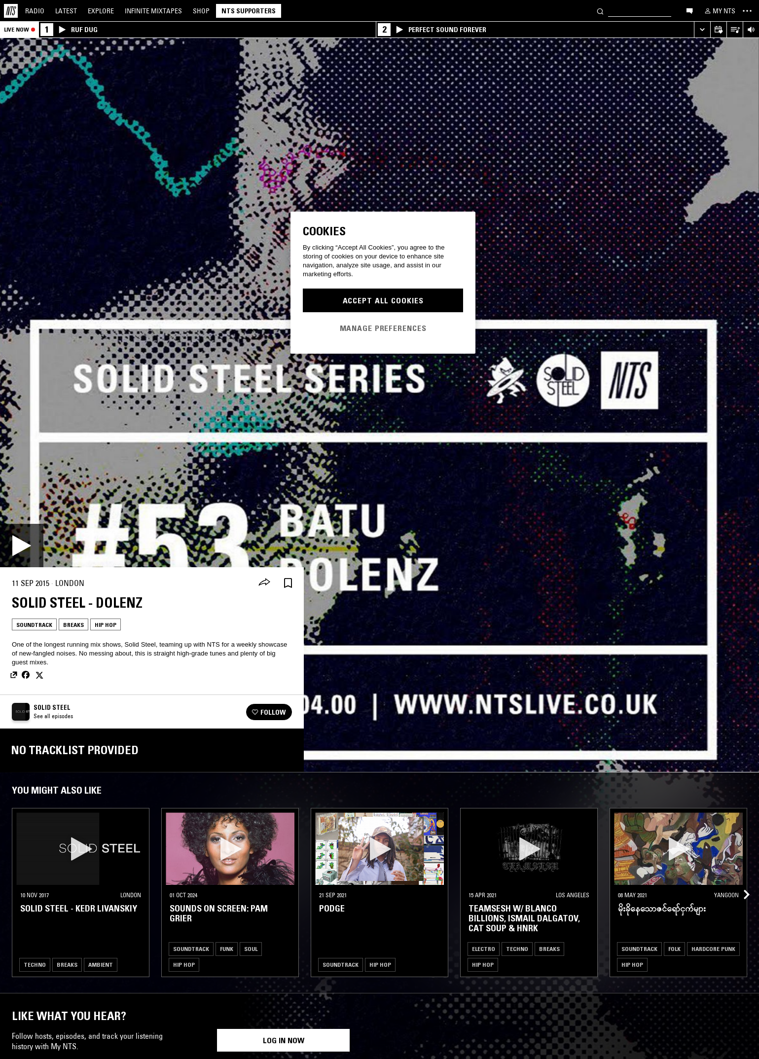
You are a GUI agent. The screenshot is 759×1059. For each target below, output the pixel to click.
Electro (483, 948)
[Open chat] (689, 10)
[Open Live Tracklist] (734, 30)
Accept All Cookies (383, 300)
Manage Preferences (383, 328)
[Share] (264, 583)
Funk (226, 948)
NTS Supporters (248, 10)
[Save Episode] (288, 583)
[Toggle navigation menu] (747, 11)
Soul (250, 948)
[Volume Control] (751, 30)
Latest (66, 10)
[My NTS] (719, 10)
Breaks (73, 624)
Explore (101, 10)
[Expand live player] (702, 30)
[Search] (600, 10)
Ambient (100, 964)
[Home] (11, 11)
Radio (34, 10)
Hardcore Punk (713, 948)
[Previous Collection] (740, 882)
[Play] (21, 545)
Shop (201, 10)
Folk (674, 948)
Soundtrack (34, 624)
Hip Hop (105, 624)
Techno (35, 964)
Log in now (283, 1040)
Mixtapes (153, 10)
